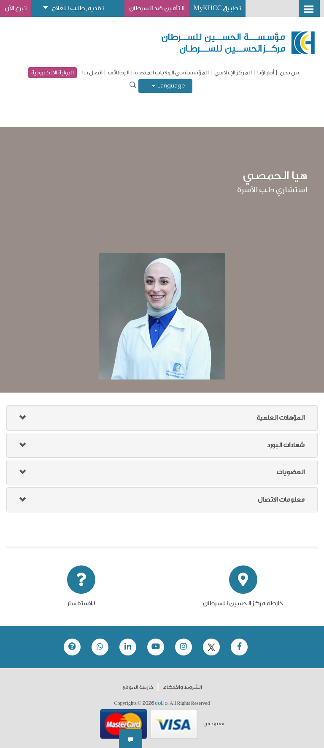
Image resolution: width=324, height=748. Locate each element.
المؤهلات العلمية (280, 417)
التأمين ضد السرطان (157, 8)
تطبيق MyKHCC (218, 8)
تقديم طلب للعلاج (78, 8)
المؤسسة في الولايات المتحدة (172, 72)
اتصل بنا (92, 72)
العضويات (290, 472)
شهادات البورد (286, 445)
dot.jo (161, 703)
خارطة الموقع (138, 687)
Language (168, 86)
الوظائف (119, 72)
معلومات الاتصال (281, 499)
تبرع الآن (16, 8)
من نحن (289, 72)
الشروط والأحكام (182, 687)
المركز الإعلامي (233, 72)
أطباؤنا (265, 72)
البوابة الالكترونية (52, 72)
